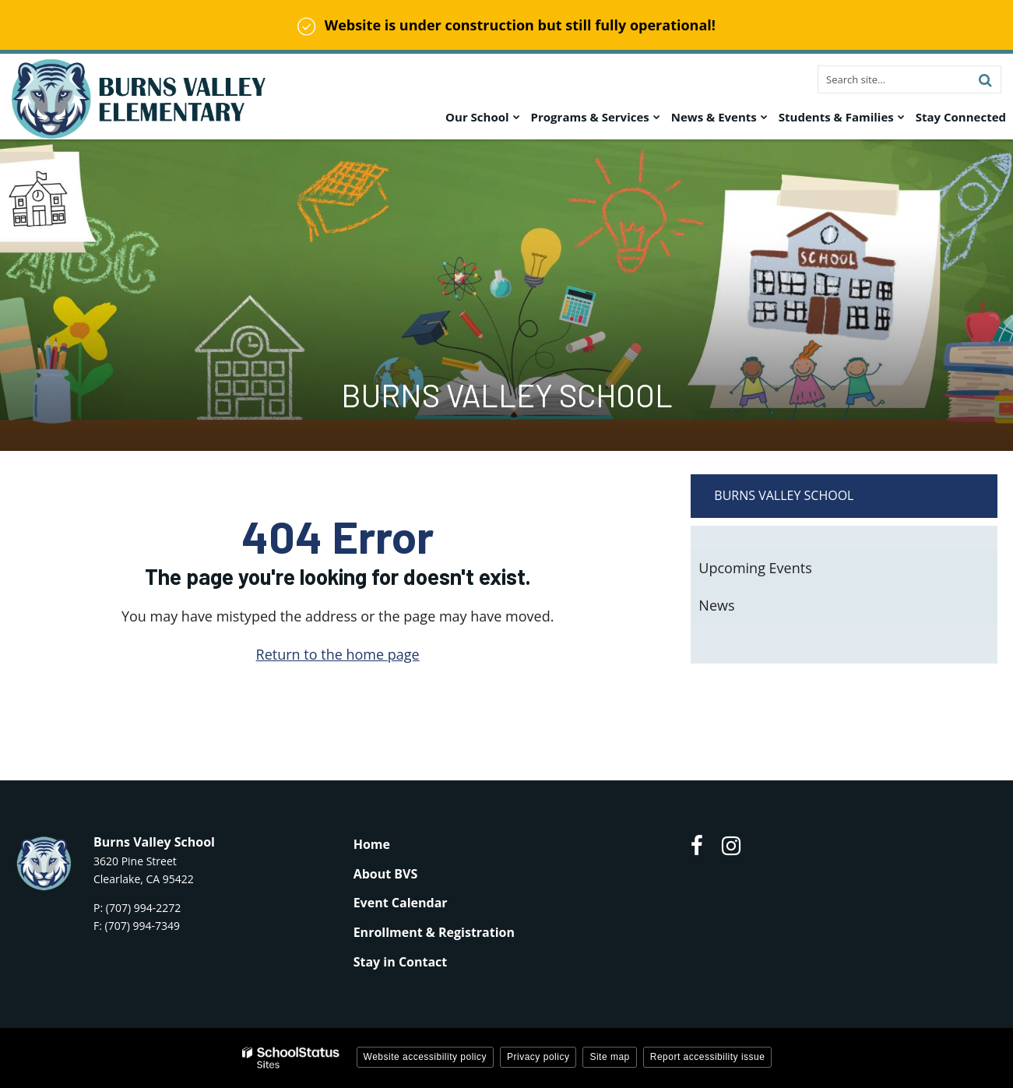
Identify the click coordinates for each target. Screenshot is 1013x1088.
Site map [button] (609, 1056)
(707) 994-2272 (143, 907)
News (716, 605)
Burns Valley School (783, 495)
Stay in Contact (400, 961)
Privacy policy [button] (538, 1056)
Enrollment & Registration (434, 932)
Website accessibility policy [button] (425, 1056)
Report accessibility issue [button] (707, 1056)
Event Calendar (400, 902)
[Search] (985, 79)
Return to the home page (338, 654)
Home (371, 844)
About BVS (385, 873)
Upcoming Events (754, 567)
